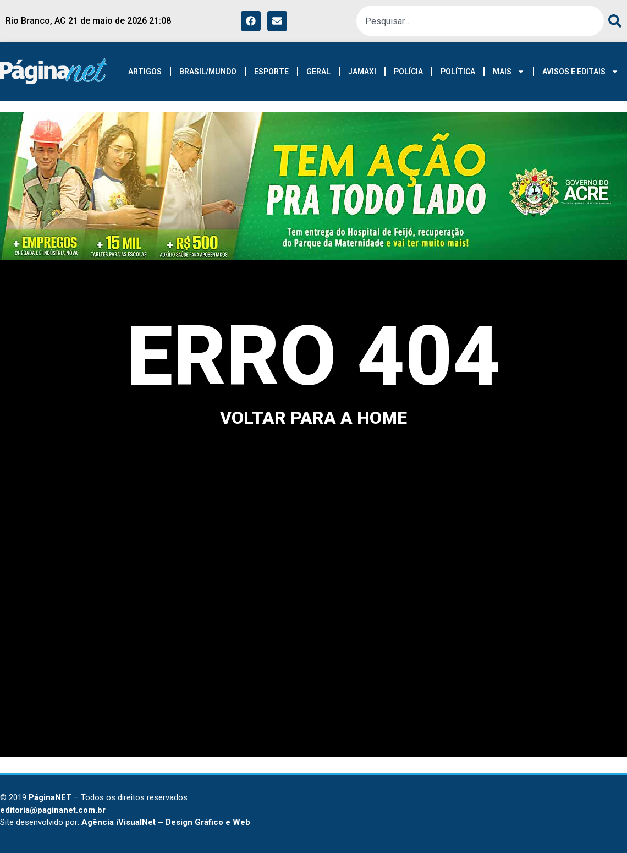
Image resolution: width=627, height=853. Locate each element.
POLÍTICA (458, 71)
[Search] (613, 21)
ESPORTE (271, 71)
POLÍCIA (408, 71)
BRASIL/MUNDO (208, 71)
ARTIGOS (145, 71)
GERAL (318, 71)
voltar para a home (313, 417)
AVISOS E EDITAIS (580, 71)
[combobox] (480, 21)
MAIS (509, 71)
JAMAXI (362, 71)
